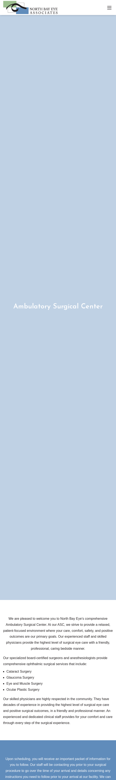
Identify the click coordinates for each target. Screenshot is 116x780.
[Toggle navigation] (109, 7)
